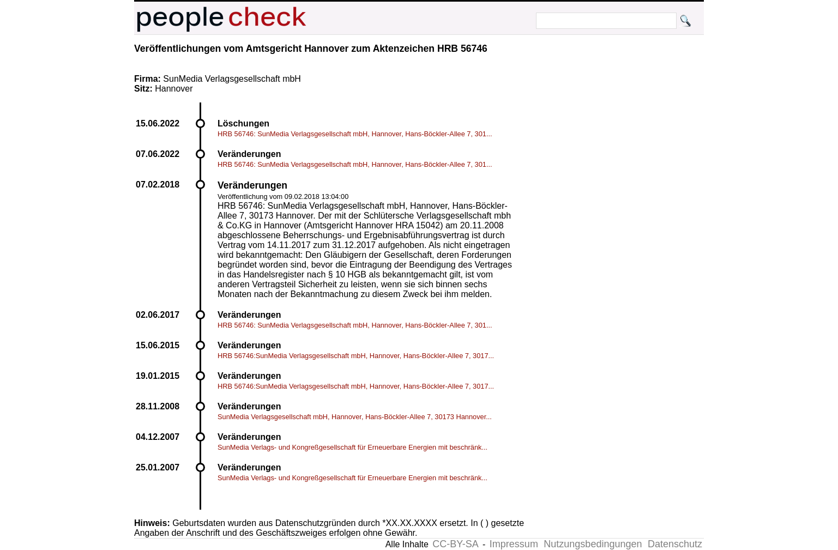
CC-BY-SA (455, 544)
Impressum (514, 544)
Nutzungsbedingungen (593, 544)
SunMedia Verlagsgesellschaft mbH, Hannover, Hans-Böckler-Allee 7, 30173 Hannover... (355, 417)
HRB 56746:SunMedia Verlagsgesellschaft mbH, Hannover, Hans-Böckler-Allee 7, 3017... (356, 356)
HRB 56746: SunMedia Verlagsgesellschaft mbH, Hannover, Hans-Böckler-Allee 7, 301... (355, 134)
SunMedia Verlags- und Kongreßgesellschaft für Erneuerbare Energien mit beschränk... (352, 447)
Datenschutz (675, 544)
